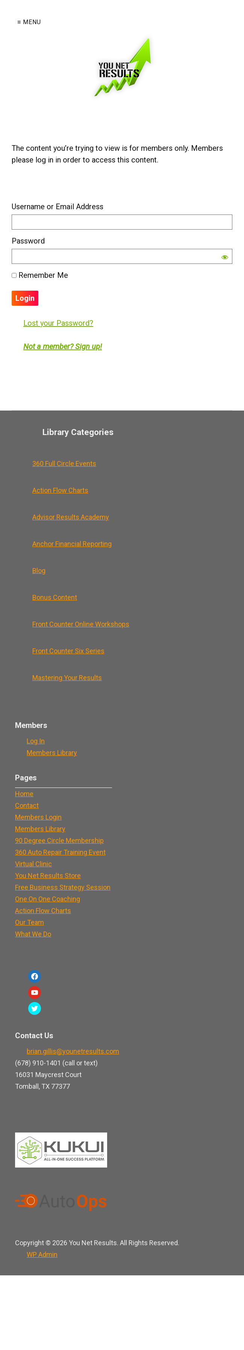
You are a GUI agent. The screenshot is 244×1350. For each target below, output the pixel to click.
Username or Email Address (57, 206)
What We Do (33, 934)
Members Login (38, 817)
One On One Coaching (47, 899)
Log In (36, 741)
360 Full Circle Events (64, 463)
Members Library (52, 753)
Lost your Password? (58, 323)
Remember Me (40, 275)
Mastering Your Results (67, 678)
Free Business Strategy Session (63, 887)
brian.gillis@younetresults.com (73, 1051)
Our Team (29, 922)
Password (28, 240)
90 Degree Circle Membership (59, 840)
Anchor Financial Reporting (72, 544)
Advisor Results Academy (70, 517)
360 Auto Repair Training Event (60, 852)
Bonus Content (54, 597)
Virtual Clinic (33, 864)
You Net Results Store (48, 876)
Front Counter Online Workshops (80, 624)
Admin (42, 1254)
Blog (38, 571)
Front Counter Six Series (68, 651)
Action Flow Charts (60, 490)
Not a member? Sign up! (62, 346)
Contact (27, 805)
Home (24, 794)
